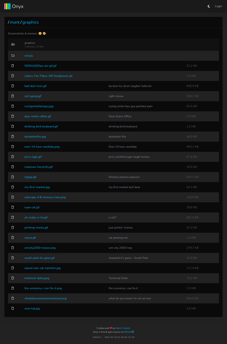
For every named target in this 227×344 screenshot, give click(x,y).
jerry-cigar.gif (32, 157)
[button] (209, 6)
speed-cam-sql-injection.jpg (42, 268)
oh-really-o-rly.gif (35, 217)
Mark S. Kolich (123, 328)
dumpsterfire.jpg (35, 137)
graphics (30, 22)
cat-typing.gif (32, 96)
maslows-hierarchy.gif (38, 167)
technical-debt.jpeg (36, 278)
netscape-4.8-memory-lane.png (45, 197)
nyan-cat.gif (31, 207)
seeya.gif (30, 238)
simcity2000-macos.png (40, 248)
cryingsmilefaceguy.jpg (38, 106)
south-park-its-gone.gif (39, 258)
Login (218, 6)
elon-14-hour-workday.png (41, 147)
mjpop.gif (30, 177)
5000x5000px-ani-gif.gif (40, 66)
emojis (28, 56)
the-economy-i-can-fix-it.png (43, 288)
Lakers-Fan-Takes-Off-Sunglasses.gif (48, 76)
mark (15, 22)
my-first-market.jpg (37, 187)
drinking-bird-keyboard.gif (41, 126)
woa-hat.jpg (32, 308)
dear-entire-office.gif (37, 116)
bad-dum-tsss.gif (35, 86)
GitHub (129, 332)
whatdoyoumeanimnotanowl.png (45, 298)
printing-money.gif (36, 228)
